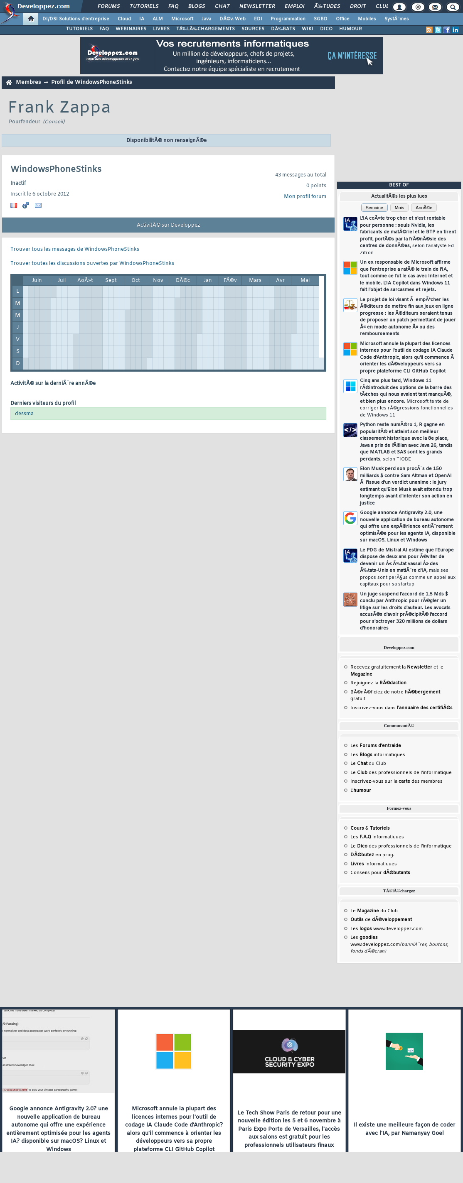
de (381, 920)
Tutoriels (144, 6)
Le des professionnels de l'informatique (401, 773)
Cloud (124, 19)
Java (206, 19)
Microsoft (182, 19)
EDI (258, 19)
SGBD (321, 19)
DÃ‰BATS (283, 29)
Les (375, 746)
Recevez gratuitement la (391, 667)
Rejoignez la (378, 683)
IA (141, 19)
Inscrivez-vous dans (401, 708)
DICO (326, 29)
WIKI (307, 29)
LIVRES (161, 29)
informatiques (373, 864)
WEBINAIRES (131, 29)
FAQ (173, 6)
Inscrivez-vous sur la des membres (396, 781)
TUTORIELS (79, 29)
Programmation (288, 19)
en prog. (372, 855)
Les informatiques (377, 755)
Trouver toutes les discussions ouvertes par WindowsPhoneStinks (92, 263)
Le (358, 764)
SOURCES (252, 29)
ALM (158, 19)
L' (360, 791)
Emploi (294, 6)
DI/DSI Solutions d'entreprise (75, 19)
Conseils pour (380, 873)
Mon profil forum (305, 196)
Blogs (196, 6)
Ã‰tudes (327, 6)
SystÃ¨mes (396, 19)
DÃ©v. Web (232, 19)
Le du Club (374, 911)
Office (343, 19)
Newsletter (257, 6)
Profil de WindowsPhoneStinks (91, 82)
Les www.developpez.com (386, 929)
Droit (358, 6)
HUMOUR (350, 29)
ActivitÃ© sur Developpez (168, 225)
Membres (28, 82)
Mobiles (367, 19)
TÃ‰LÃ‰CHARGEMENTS (205, 29)
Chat (222, 6)
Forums (109, 6)
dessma (24, 414)
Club (382, 6)
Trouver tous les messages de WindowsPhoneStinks (74, 249)
